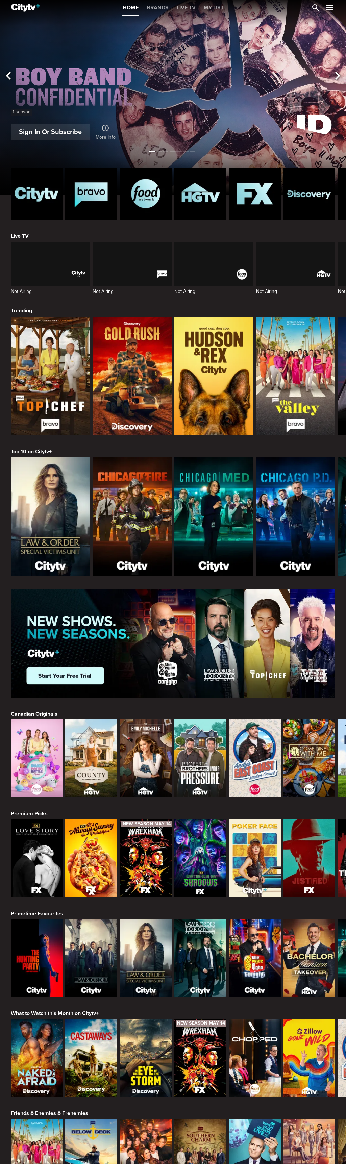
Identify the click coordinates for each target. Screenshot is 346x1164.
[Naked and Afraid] (37, 1058)
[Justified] (309, 858)
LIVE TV (186, 7)
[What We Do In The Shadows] (200, 858)
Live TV (20, 236)
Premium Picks (29, 813)
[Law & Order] (91, 958)
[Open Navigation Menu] (329, 7)
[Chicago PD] (295, 516)
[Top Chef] (50, 376)
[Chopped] (254, 1058)
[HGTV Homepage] (200, 194)
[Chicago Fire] (132, 516)
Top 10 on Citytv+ (31, 451)
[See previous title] (8, 76)
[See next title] (338, 76)
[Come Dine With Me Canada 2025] (309, 758)
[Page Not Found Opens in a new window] (173, 643)
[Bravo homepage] (91, 194)
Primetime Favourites (37, 913)
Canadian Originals (34, 714)
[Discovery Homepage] (309, 194)
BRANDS (158, 7)
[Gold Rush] (132, 376)
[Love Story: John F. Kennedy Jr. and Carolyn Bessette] (37, 858)
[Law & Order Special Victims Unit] (50, 516)
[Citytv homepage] (37, 194)
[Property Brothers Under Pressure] (200, 758)
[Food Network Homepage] (146, 194)
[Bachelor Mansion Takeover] (309, 958)
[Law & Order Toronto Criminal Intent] (200, 958)
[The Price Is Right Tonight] (254, 958)
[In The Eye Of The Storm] (146, 1058)
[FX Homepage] (254, 194)
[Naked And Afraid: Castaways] (91, 1058)
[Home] (25, 8)
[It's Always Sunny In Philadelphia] (91, 858)
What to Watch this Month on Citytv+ (55, 1013)
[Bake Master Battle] (37, 758)
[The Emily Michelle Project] (146, 758)
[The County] (91, 758)
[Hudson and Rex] (213, 376)
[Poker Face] (254, 858)
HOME (131, 7)
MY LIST (214, 7)
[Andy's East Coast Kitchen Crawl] (254, 758)
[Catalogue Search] (315, 7)
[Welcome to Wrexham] (146, 858)
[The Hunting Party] (37, 958)
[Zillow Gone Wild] (309, 1058)
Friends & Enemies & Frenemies (49, 1113)
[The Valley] (295, 376)
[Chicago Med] (213, 516)
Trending (21, 310)
